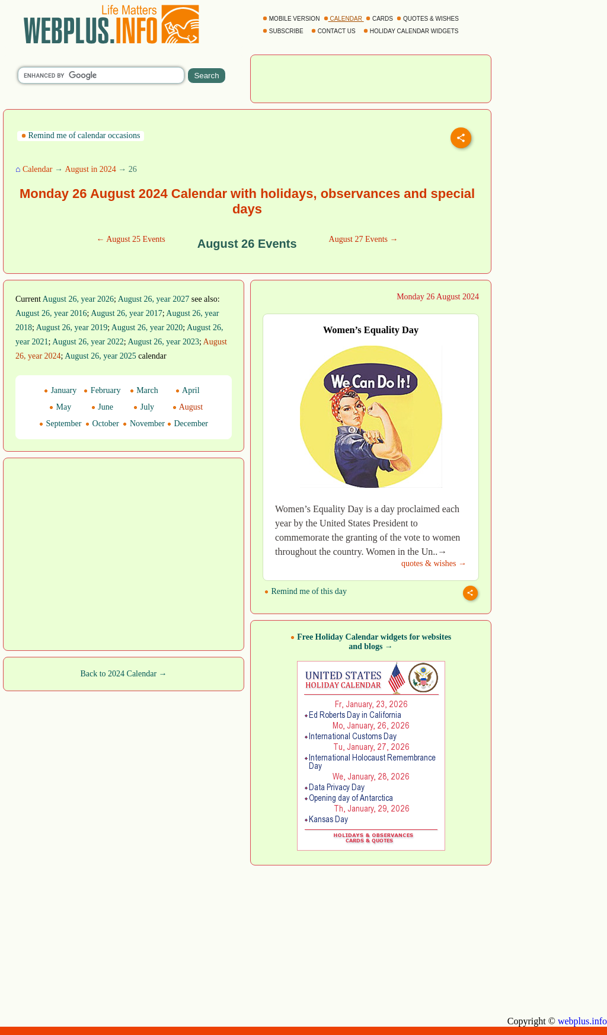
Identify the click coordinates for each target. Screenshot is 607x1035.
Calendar (38, 169)
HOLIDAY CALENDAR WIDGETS (411, 31)
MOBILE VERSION (292, 18)
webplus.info (582, 1021)
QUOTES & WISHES (428, 18)
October (102, 423)
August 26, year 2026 (78, 299)
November (144, 423)
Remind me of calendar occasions (80, 135)
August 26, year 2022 (88, 341)
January (60, 390)
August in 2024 (90, 169)
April (187, 390)
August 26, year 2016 (51, 313)
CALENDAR (344, 18)
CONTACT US (334, 31)
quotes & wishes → (434, 563)
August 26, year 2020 (147, 327)
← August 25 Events (130, 239)
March (144, 390)
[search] (101, 75)
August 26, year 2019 (72, 327)
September (60, 423)
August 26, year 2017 (126, 313)
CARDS (380, 18)
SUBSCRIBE (284, 31)
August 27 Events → (363, 239)
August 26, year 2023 (163, 341)
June (102, 406)
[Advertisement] (371, 77)
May (60, 406)
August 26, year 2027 (154, 299)
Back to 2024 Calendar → (123, 673)
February (102, 390)
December (187, 423)
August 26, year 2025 (100, 356)
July (143, 406)
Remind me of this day (305, 591)
